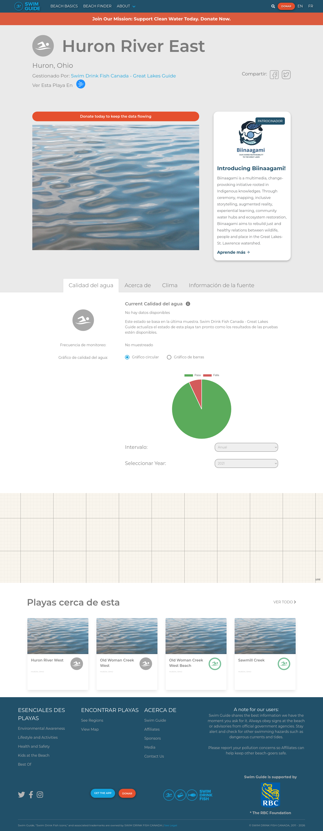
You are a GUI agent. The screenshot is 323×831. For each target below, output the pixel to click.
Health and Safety (34, 746)
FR (310, 6)
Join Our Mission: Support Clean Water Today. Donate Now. (161, 19)
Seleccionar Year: (145, 463)
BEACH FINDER (97, 6)
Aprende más (233, 252)
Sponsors (152, 738)
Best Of (24, 764)
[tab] (91, 285)
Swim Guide (155, 720)
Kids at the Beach (33, 755)
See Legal (170, 825)
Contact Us (154, 756)
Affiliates (151, 729)
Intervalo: (136, 447)
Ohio (65, 65)
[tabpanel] (161, 385)
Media (149, 747)
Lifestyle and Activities (38, 737)
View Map (90, 729)
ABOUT (123, 6)
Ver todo (284, 602)
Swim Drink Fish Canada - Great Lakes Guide (123, 76)
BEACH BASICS (64, 6)
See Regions (92, 720)
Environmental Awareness (41, 728)
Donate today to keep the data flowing (115, 116)
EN (300, 6)
